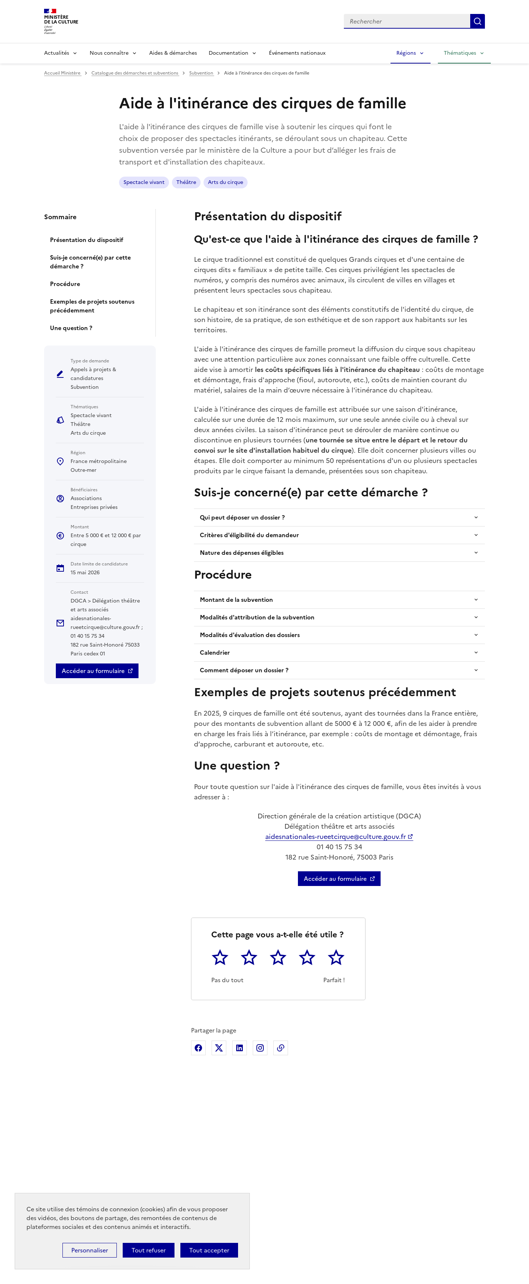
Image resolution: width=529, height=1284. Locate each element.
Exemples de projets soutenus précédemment (92, 306)
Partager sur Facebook (198, 1048)
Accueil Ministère (63, 73)
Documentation (228, 53)
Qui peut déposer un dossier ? (242, 517)
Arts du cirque (225, 182)
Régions (406, 53)
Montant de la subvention (236, 599)
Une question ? (71, 327)
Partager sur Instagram (260, 1048)
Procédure (65, 283)
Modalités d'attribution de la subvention (257, 617)
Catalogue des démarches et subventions (135, 73)
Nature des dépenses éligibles (242, 552)
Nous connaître (109, 53)
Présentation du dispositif (86, 239)
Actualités (56, 53)
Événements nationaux (297, 53)
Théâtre (186, 182)
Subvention (201, 73)
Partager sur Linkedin (239, 1048)
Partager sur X (219, 1048)
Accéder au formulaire (93, 670)
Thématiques (460, 53)
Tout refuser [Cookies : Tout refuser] (149, 1250)
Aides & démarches (173, 53)
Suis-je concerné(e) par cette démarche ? (90, 262)
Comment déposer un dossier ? (244, 670)
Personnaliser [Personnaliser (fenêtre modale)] (89, 1250)
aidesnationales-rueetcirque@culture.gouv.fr (335, 837)
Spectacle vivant (144, 182)
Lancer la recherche (477, 21)
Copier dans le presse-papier (280, 1048)
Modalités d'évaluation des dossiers (250, 634)
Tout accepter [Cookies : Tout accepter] (209, 1250)
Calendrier (215, 652)
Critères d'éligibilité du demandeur (249, 535)
